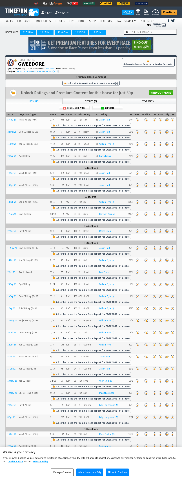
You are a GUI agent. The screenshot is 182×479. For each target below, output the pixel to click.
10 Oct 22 (11, 434)
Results (34, 101)
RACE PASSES (24, 21)
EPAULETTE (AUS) (24, 71)
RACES (9, 21)
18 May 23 (12, 380)
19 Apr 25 (11, 173)
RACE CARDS (43, 21)
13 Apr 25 (11, 185)
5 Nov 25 (11, 119)
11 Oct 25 (11, 143)
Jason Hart (104, 119)
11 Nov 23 (12, 248)
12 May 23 (12, 392)
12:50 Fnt (80, 32)
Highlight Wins (74, 107)
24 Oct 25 (11, 131)
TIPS (71, 21)
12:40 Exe (63, 32)
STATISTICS (147, 21)
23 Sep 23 (11, 284)
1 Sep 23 (11, 308)
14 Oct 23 (11, 260)
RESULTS (60, 21)
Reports (107, 107)
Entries (91, 101)
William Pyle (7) (106, 320)
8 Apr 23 (11, 417)
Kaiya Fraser (105, 156)
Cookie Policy (15, 465)
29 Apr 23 (11, 405)
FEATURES (106, 21)
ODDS (81, 21)
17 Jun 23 (11, 368)
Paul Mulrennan (106, 392)
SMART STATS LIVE (126, 21)
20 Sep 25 (11, 156)
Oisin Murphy (105, 380)
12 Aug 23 (12, 320)
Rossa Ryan (105, 231)
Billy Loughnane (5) (108, 405)
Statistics (148, 101)
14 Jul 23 (11, 344)
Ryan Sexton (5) (107, 434)
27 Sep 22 (11, 446)
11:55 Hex (28, 32)
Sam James (104, 446)
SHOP (92, 21)
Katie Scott (49, 68)
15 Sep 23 (11, 296)
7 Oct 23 (11, 272)
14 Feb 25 (11, 201)
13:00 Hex (97, 32)
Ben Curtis (104, 272)
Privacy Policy (40, 465)
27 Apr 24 (11, 231)
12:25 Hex (45, 32)
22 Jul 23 (11, 332)
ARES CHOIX (38, 71)
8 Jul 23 (11, 356)
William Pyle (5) (106, 260)
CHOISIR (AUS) (51, 71)
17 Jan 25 (11, 214)
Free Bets (169, 12)
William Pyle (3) (106, 143)
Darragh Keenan (107, 214)
